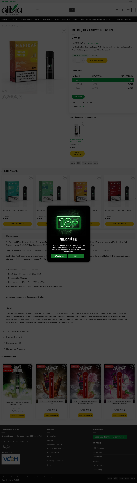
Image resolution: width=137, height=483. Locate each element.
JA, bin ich (59, 256)
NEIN (76, 256)
